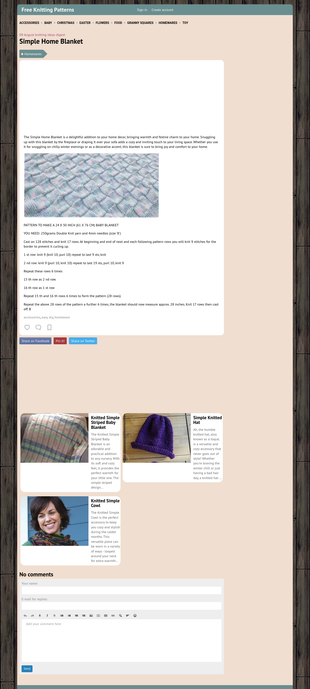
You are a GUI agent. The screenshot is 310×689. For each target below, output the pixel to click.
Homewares (33, 54)
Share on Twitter (83, 341)
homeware (62, 317)
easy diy (47, 317)
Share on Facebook (35, 341)
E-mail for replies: (35, 589)
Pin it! (60, 341)
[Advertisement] (122, 97)
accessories (32, 317)
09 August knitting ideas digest (42, 35)
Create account (162, 10)
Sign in (142, 10)
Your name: (30, 573)
